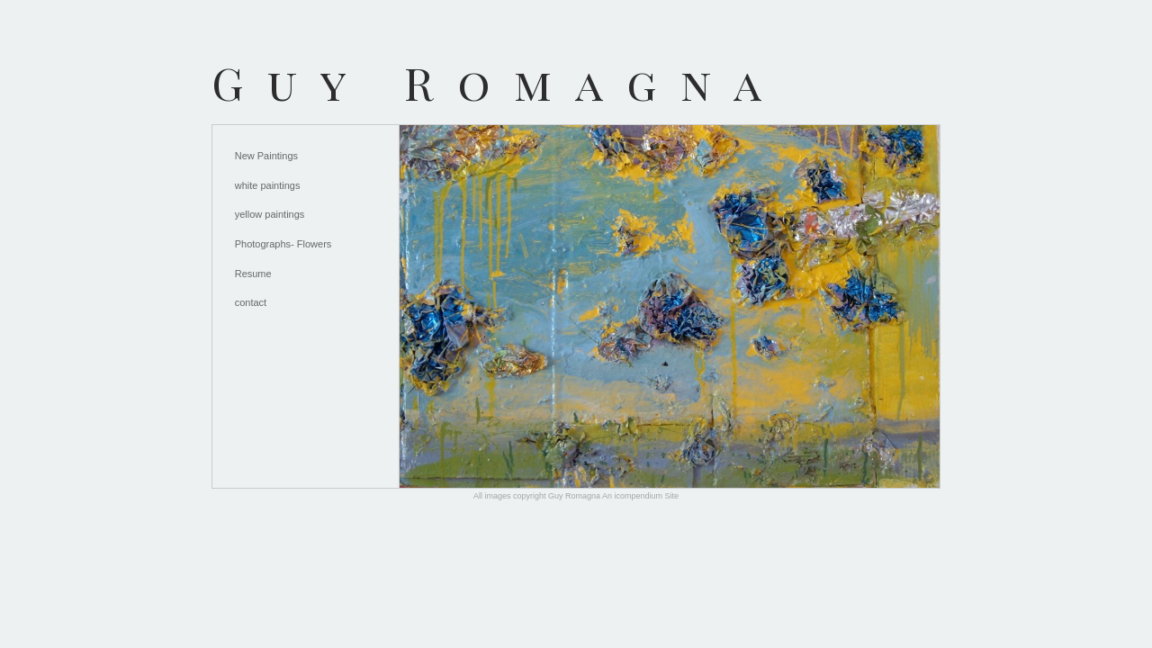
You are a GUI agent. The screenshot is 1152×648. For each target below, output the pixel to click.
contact (250, 302)
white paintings (268, 185)
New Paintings (266, 155)
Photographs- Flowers (283, 243)
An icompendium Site (640, 495)
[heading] (499, 82)
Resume (253, 273)
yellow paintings (270, 214)
